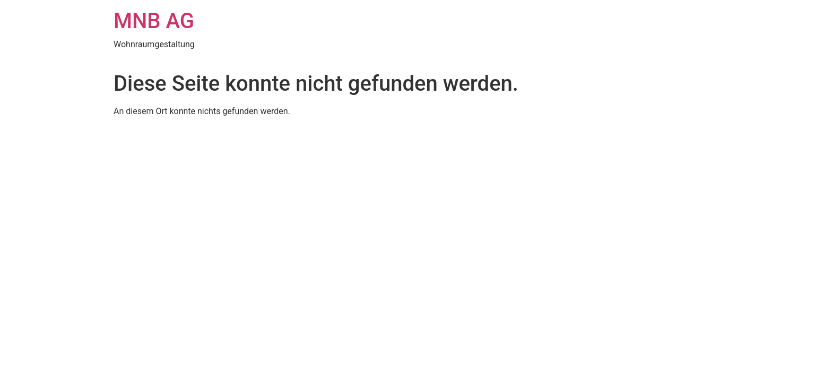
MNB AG (154, 20)
